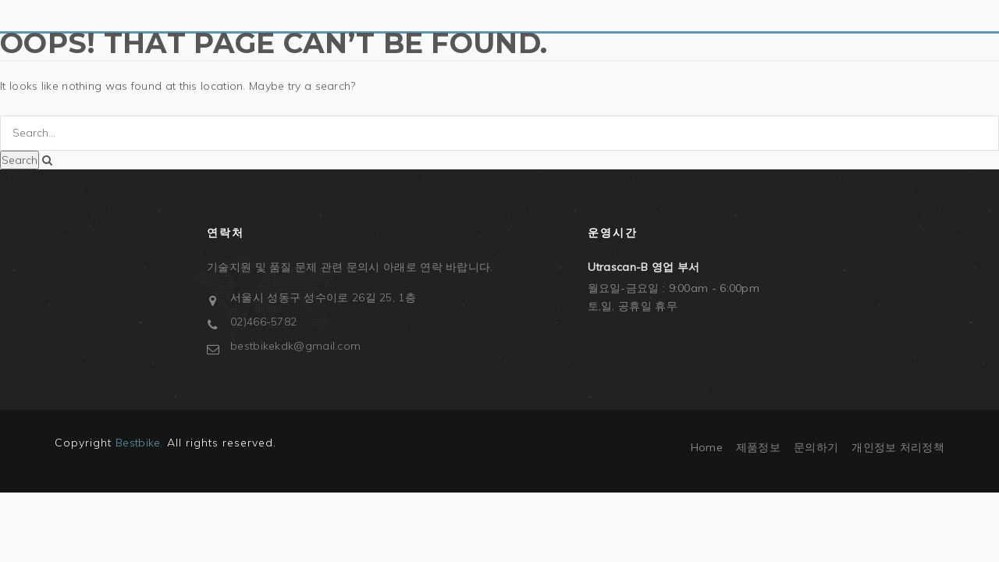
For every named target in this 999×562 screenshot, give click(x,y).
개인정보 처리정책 (897, 447)
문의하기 (816, 447)
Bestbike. (139, 443)
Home (707, 447)
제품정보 (758, 447)
